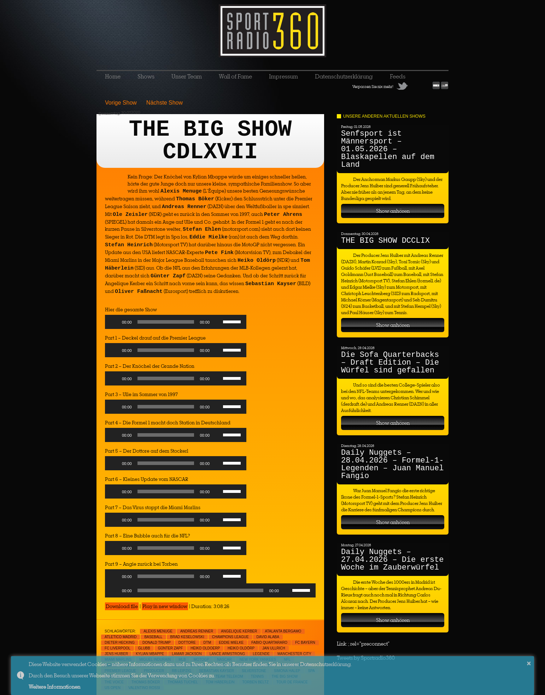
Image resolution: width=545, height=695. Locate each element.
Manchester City (294, 654)
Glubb (144, 648)
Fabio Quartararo (269, 642)
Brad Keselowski (187, 637)
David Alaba (268, 637)
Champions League (230, 637)
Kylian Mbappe (150, 654)
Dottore (187, 642)
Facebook (414, 86)
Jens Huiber (116, 654)
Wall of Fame (235, 76)
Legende (261, 654)
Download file (122, 606)
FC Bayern (305, 642)
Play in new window (164, 606)
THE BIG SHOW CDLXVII (210, 141)
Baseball (153, 637)
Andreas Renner (196, 631)
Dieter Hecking (120, 642)
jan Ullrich (273, 648)
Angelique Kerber (239, 631)
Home (113, 76)
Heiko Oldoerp (205, 648)
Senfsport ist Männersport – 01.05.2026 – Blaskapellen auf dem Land (387, 149)
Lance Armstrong (227, 654)
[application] (175, 323)
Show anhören (393, 210)
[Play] (114, 321)
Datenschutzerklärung (344, 76)
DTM (207, 642)
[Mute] (217, 321)
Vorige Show (121, 103)
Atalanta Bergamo (283, 631)
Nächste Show (164, 103)
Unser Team (186, 76)
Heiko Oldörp (241, 648)
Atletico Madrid (120, 637)
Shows (145, 76)
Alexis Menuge (157, 631)
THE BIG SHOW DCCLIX (385, 240)
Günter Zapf (170, 648)
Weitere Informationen (54, 686)
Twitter (402, 86)
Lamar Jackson (186, 654)
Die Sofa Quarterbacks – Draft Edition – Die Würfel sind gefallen (390, 363)
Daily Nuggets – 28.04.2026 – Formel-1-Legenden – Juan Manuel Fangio (392, 464)
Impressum (283, 76)
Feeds (397, 76)
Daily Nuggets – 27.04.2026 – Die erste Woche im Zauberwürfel (392, 560)
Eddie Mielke (231, 642)
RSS (426, 86)
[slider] (165, 322)
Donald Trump (156, 642)
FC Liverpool (117, 648)
